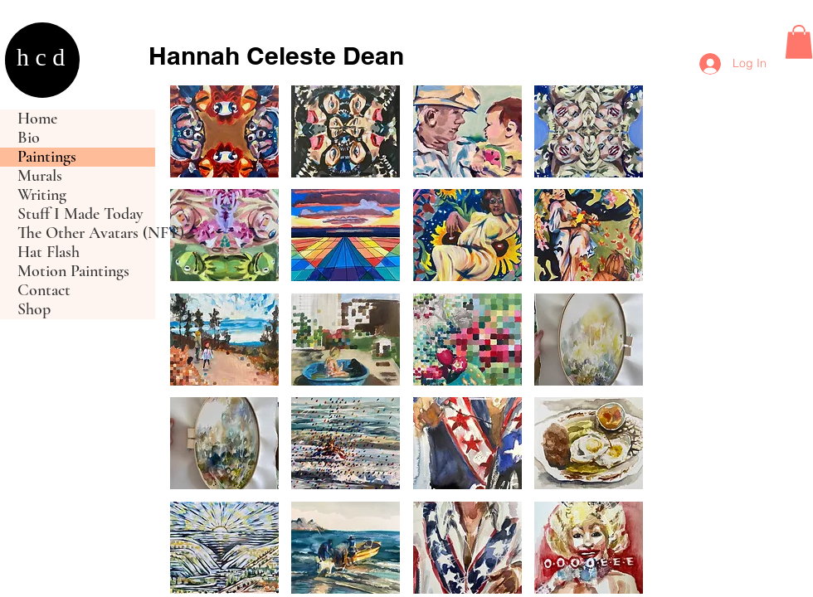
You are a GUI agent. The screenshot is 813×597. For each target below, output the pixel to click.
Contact (44, 290)
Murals (39, 176)
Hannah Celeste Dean (276, 55)
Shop (34, 309)
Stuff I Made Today (80, 214)
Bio (28, 138)
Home (37, 119)
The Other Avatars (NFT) (86, 233)
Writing (41, 195)
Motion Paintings (73, 271)
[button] (799, 42)
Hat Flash (48, 252)
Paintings (46, 157)
